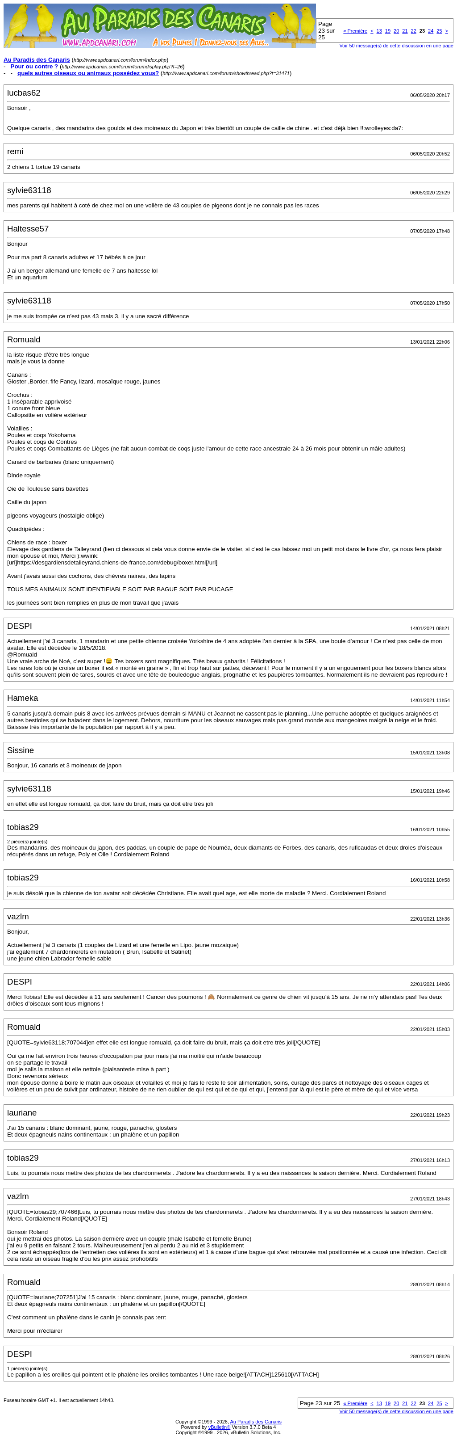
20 (396, 31)
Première (355, 31)
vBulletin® (219, 1427)
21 (404, 31)
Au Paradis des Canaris (256, 1421)
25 (439, 31)
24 (430, 31)
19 (388, 31)
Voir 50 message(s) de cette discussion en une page (396, 45)
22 (413, 31)
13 (379, 31)
